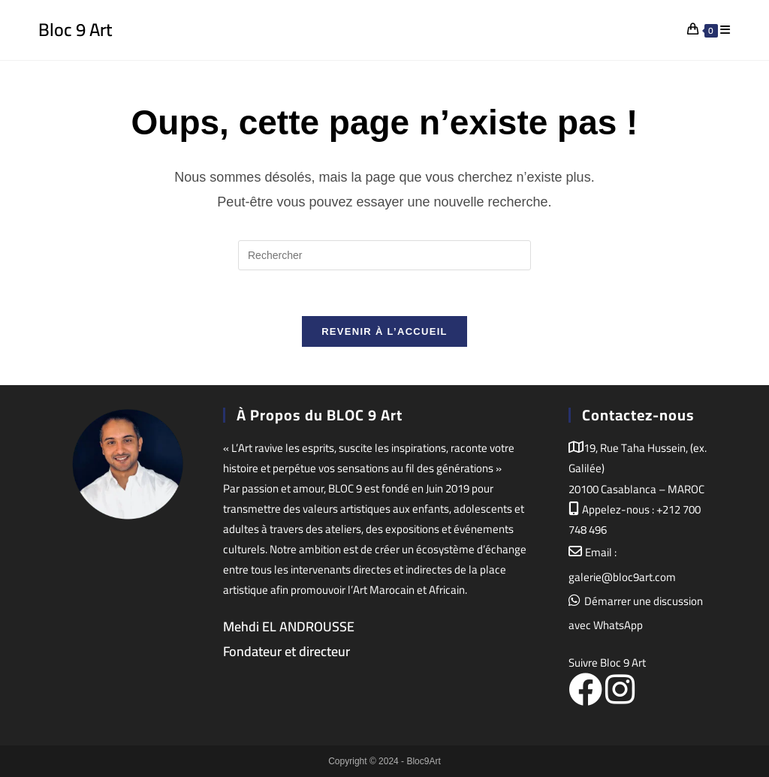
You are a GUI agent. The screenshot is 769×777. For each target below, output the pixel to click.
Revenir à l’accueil (384, 331)
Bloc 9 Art (75, 30)
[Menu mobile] (725, 30)
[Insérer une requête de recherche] (384, 255)
